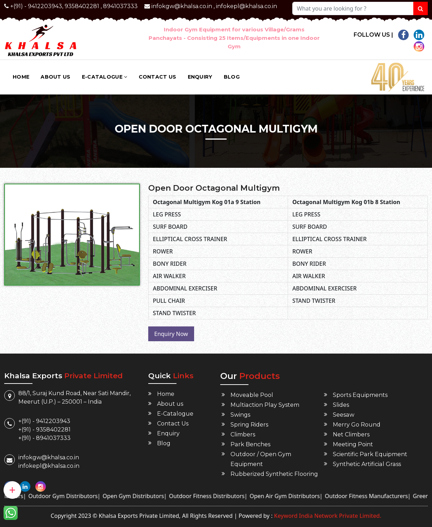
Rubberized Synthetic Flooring (274, 474)
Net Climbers (351, 434)
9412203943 (45, 6)
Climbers (242, 434)
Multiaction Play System (264, 405)
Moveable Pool (251, 395)
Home (21, 77)
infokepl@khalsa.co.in (246, 6)
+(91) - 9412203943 (44, 421)
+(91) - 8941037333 (44, 438)
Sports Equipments (360, 395)
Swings (240, 414)
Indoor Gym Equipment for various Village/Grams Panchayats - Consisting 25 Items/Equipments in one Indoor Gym (234, 38)
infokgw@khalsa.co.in (181, 6)
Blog (232, 77)
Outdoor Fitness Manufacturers (375, 496)
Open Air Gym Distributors (294, 496)
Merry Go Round (356, 424)
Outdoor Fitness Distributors (216, 496)
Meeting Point (353, 444)
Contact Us (157, 77)
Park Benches (250, 444)
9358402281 (82, 6)
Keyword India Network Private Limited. (326, 516)
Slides (341, 405)
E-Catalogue (104, 77)
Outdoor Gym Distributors (72, 496)
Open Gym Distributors (143, 496)
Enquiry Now (171, 334)
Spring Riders (249, 424)
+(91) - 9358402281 (44, 429)
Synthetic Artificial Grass (366, 464)
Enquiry (200, 77)
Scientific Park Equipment (370, 454)
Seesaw (343, 414)
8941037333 (120, 6)
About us (55, 77)
